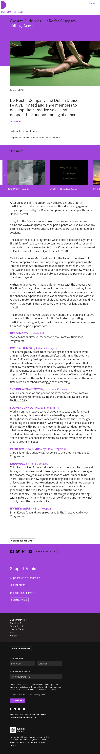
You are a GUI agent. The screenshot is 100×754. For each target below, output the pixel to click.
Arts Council (18, 730)
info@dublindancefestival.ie (23, 717)
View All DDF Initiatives (22, 541)
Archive (14, 635)
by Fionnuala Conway (38, 389)
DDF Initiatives (17, 619)
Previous (4, 176)
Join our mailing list (46, 551)
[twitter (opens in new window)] (18, 551)
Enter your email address (20, 671)
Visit (12, 632)
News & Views (17, 629)
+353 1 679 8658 (38, 714)
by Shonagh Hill (34, 407)
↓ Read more (15, 121)
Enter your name (16, 658)
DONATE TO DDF (18, 585)
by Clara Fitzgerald (38, 449)
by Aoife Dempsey (29, 463)
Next (95, 176)
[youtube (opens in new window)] (30, 551)
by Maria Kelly (28, 333)
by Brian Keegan (30, 508)
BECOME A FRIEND (19, 600)
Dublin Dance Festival (12, 11)
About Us (14, 622)
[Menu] (94, 3)
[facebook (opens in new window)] (12, 551)
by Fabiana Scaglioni (34, 348)
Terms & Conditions (20, 648)
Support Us (15, 626)
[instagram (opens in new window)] (24, 551)
